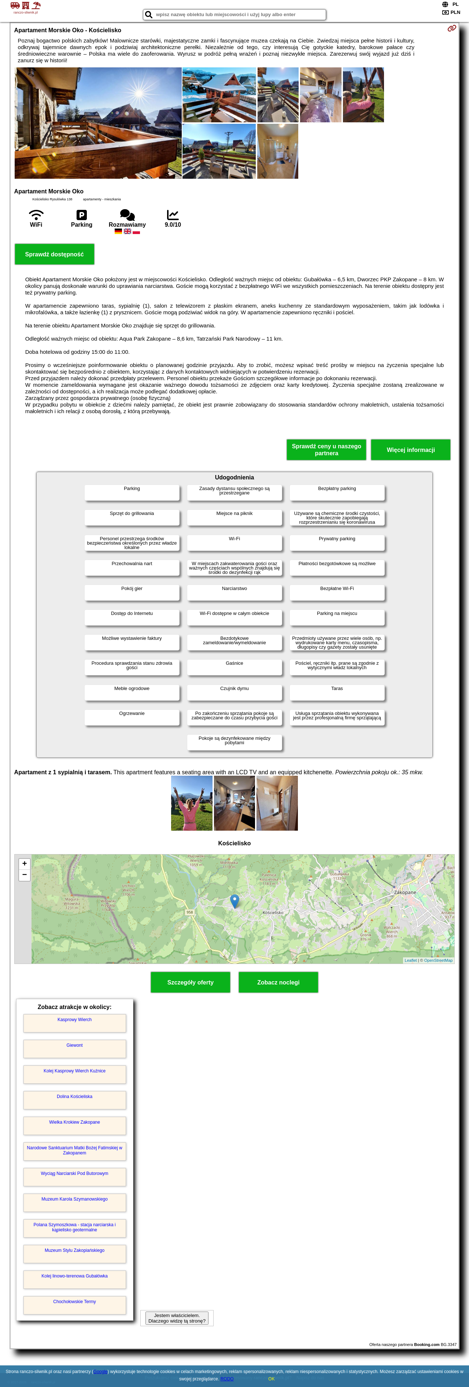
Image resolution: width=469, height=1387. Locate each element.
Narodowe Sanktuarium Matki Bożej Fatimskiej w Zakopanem (74, 1150)
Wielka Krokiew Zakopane (74, 1122)
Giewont (75, 1045)
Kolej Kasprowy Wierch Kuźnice (75, 1070)
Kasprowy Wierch (75, 1019)
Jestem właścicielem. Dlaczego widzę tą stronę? (177, 1318)
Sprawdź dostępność (54, 254)
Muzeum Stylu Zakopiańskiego (74, 1250)
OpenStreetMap (438, 960)
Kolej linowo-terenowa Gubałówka (74, 1276)
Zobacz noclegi (278, 982)
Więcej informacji (411, 450)
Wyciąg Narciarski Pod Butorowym (74, 1173)
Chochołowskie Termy (74, 1301)
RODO (227, 1379)
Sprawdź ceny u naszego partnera (326, 449)
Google (100, 1371)
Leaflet (411, 960)
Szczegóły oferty (190, 982)
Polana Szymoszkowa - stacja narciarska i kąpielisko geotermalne (75, 1227)
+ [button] (24, 864)
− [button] (24, 875)
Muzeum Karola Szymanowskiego (74, 1199)
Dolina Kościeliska (74, 1096)
